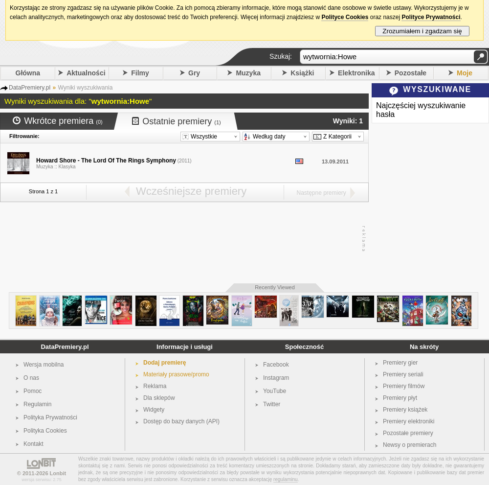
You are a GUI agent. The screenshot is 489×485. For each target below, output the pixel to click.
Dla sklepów (159, 397)
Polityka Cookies (45, 430)
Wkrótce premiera (58, 121)
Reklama (154, 386)
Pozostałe (410, 73)
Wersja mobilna (43, 364)
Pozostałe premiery (408, 433)
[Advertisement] (182, 239)
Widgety (153, 409)
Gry (194, 73)
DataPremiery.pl (65, 346)
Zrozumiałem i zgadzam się (422, 31)
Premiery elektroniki (408, 421)
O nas (31, 377)
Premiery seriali (403, 374)
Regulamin (37, 404)
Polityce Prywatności (430, 17)
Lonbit (58, 473)
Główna (28, 73)
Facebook (276, 364)
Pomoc (32, 391)
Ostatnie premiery (176, 121)
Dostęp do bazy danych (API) (181, 421)
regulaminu (285, 479)
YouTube (274, 391)
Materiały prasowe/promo (176, 374)
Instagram (276, 377)
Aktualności (86, 73)
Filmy (140, 73)
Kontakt (33, 443)
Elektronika (356, 73)
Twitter (271, 404)
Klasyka (67, 166)
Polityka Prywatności (50, 417)
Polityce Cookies (344, 17)
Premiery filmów (403, 386)
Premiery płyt (400, 397)
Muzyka (248, 73)
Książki (302, 73)
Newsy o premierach (409, 444)
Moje (464, 73)
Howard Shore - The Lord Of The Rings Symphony (106, 160)
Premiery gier (400, 362)
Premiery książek (405, 409)
